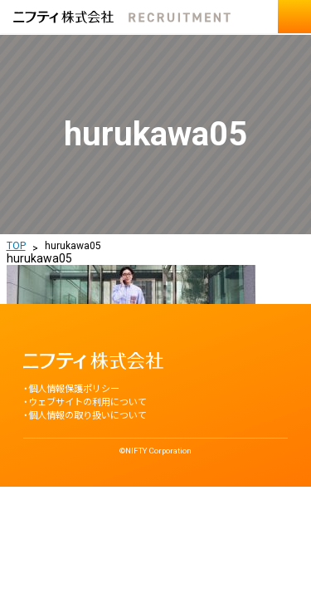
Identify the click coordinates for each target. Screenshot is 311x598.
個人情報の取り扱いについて (87, 415)
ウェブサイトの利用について (87, 402)
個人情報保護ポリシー (73, 389)
